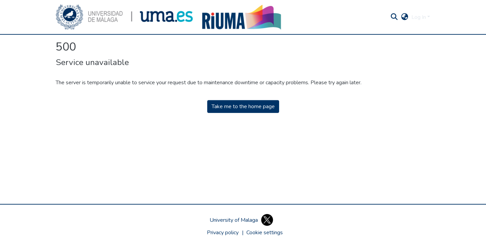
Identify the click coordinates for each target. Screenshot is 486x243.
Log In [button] (419, 17)
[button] (124, 17)
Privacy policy (223, 232)
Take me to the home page (243, 106)
